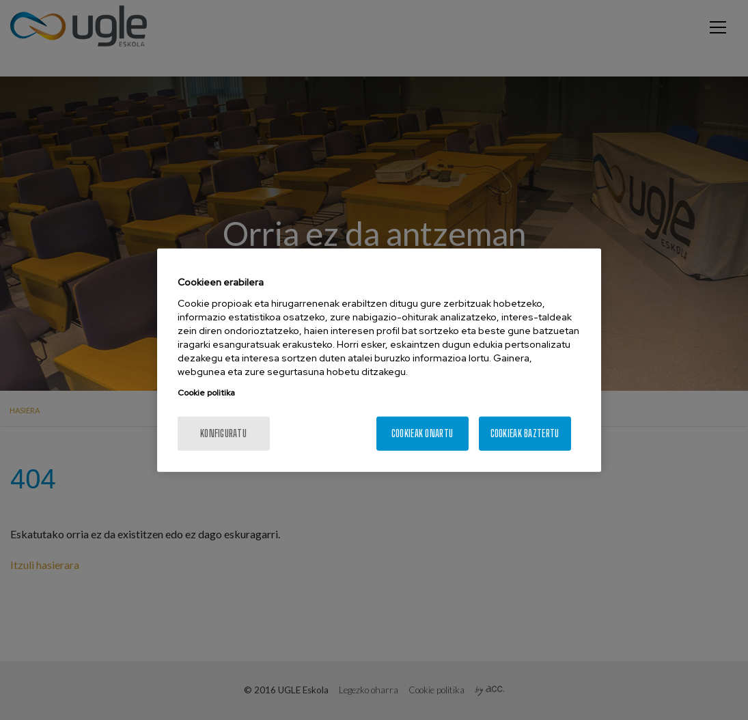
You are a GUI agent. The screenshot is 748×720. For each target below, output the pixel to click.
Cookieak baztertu (524, 433)
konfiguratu (223, 433)
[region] (379, 360)
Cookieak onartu (422, 433)
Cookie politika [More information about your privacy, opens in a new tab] (206, 392)
